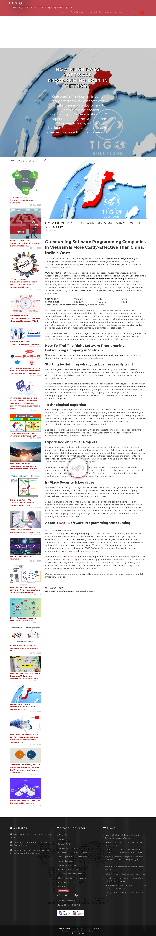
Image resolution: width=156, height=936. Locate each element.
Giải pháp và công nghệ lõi (69, 848)
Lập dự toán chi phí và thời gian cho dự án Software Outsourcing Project (122, 836)
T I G (14, 3)
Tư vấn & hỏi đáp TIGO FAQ (69, 905)
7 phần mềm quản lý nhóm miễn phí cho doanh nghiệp (124, 868)
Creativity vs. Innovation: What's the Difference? (24, 434)
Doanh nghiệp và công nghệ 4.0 (71, 874)
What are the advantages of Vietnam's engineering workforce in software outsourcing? (24, 738)
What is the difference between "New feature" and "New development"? (25, 590)
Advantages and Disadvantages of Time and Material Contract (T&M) (25, 318)
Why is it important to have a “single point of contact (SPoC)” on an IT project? (25, 371)
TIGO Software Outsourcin (110, 533)
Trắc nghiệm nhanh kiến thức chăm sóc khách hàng (124, 894)
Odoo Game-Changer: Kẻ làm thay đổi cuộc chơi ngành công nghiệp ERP (125, 886)
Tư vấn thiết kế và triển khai (69, 870)
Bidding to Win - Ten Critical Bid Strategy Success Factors (22, 502)
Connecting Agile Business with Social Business (22, 200)
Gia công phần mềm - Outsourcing (72, 857)
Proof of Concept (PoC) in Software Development (25, 801)
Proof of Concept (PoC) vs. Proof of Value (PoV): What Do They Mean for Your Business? (25, 768)
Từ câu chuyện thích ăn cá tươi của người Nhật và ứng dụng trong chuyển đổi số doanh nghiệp (125, 850)
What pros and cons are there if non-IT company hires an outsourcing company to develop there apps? (25, 403)
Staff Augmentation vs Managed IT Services (23, 619)
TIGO (60, 523)
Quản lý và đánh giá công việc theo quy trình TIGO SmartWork (123, 843)
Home (63, 12)
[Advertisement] (78, 27)
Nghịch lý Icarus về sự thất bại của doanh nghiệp (125, 874)
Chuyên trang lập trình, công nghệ (72, 878)
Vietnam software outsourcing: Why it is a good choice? (23, 706)
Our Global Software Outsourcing (62, 556)
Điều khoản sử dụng (66, 901)
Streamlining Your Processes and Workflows (25, 531)
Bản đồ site (62, 887)
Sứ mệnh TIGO (64, 844)
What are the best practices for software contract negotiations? (23, 466)
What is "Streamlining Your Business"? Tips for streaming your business (25, 676)
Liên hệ (132, 12)
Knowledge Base (65, 861)
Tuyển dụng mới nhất (67, 882)
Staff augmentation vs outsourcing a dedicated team (24, 648)
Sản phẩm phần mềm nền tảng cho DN (74, 853)
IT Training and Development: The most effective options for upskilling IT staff (23, 283)
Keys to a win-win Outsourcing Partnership (24, 343)
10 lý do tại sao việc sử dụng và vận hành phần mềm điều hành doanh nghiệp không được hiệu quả (125, 859)
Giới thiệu (62, 840)
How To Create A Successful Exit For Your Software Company (25, 243)
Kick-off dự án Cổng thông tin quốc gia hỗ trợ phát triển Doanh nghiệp (124, 879)
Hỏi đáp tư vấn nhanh (67, 865)
